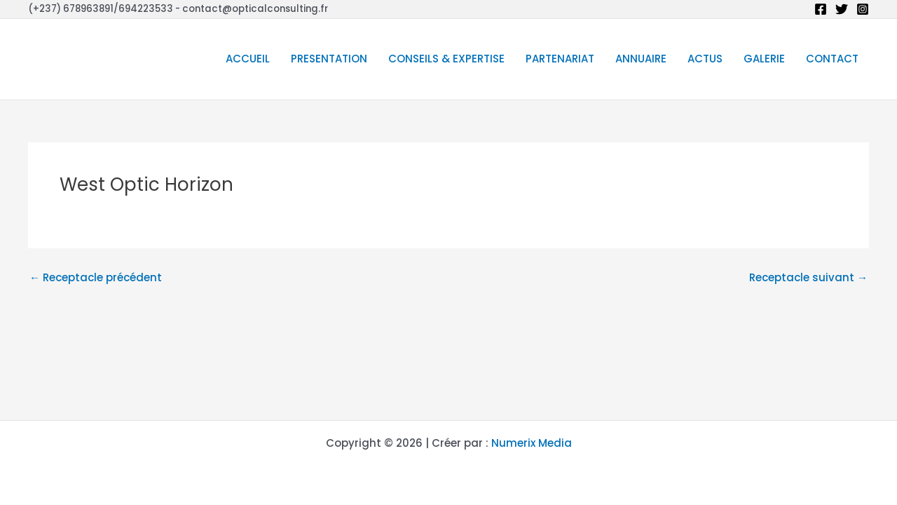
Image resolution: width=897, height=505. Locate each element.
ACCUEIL (248, 58)
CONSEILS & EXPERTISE (446, 58)
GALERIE (764, 58)
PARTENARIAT (560, 58)
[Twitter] (841, 9)
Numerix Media (531, 443)
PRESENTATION (329, 58)
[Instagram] (862, 9)
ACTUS (705, 58)
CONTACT (832, 58)
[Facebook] (820, 9)
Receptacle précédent (95, 277)
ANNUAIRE (640, 58)
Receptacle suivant (808, 277)
